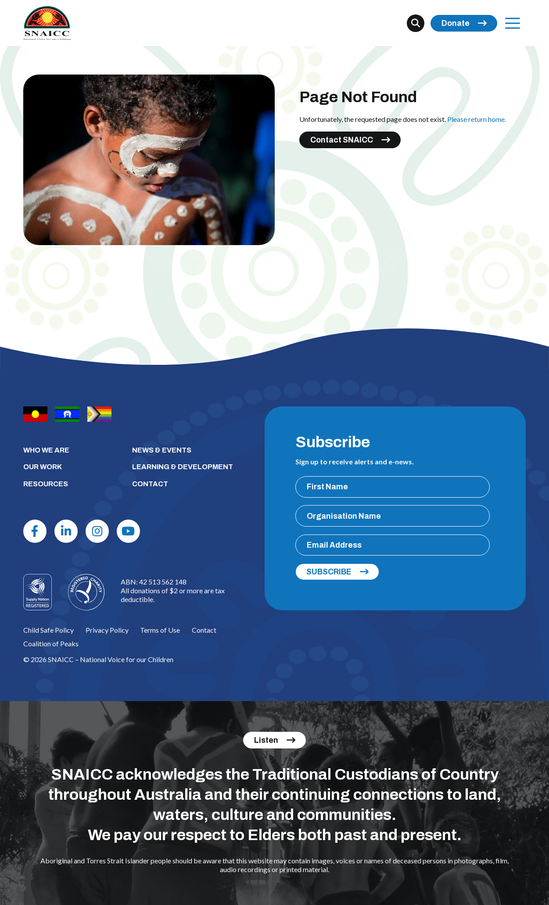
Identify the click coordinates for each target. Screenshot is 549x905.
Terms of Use (160, 630)
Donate (455, 23)
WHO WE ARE (46, 450)
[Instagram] (97, 531)
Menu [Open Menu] (510, 23)
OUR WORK (42, 466)
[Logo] (86, 592)
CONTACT (150, 484)
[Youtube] (128, 531)
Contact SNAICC (341, 139)
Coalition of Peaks (51, 643)
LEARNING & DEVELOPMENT (182, 466)
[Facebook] (35, 531)
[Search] (415, 23)
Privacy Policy (107, 630)
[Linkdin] (66, 531)
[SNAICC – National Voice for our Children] (47, 23)
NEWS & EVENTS (161, 450)
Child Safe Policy (48, 630)
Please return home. (476, 119)
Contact (204, 630)
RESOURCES (45, 484)
